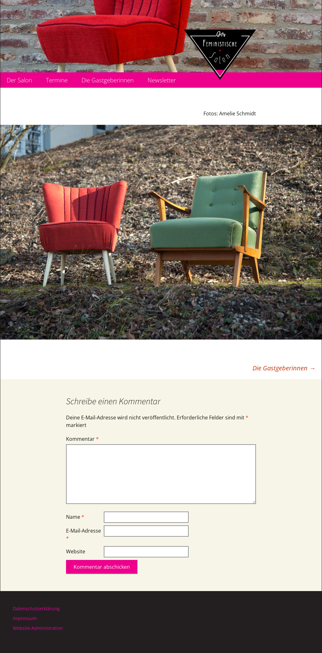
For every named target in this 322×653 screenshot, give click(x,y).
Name (75, 516)
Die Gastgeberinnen (107, 80)
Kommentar (82, 438)
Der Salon (19, 80)
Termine (57, 80)
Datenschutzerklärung (36, 608)
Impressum (25, 618)
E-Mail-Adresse (83, 534)
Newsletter (161, 80)
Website (75, 551)
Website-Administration (38, 628)
